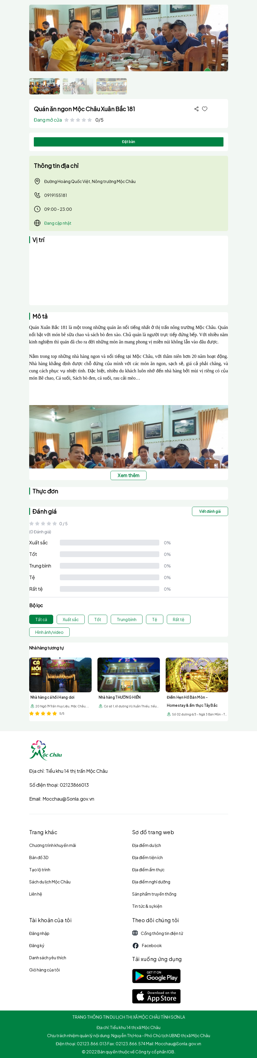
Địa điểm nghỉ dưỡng (151, 881)
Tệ (32, 577)
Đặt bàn (128, 142)
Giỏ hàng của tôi (44, 969)
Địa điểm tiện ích (147, 857)
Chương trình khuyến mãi (52, 845)
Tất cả (41, 619)
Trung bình (40, 566)
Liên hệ (35, 893)
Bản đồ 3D (39, 857)
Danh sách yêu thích (47, 957)
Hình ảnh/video (49, 632)
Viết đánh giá (210, 511)
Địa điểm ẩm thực (148, 869)
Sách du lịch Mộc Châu (50, 881)
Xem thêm (128, 475)
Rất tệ (36, 589)
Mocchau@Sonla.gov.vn (68, 799)
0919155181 (50, 195)
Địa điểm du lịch (146, 845)
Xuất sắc (38, 542)
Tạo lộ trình (39, 869)
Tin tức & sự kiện (147, 906)
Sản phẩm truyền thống (154, 893)
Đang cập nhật (57, 223)
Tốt (33, 554)
